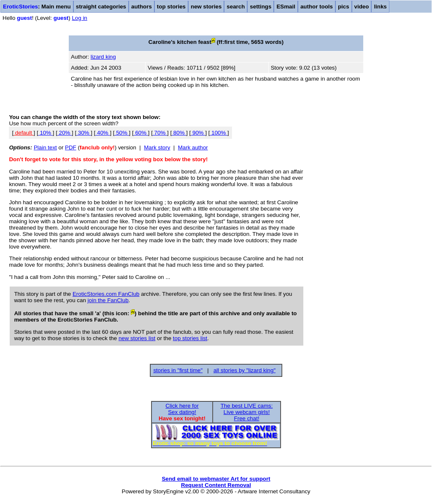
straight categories (101, 6)
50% (122, 133)
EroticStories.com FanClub (106, 294)
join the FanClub (108, 300)
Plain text (45, 147)
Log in (79, 18)
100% (219, 133)
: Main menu (37, 6)
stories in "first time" (177, 370)
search (236, 6)
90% (198, 133)
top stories (171, 6)
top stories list (190, 338)
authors (141, 6)
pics (343, 6)
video (361, 6)
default (23, 133)
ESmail (285, 6)
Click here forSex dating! (182, 409)
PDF (70, 147)
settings (260, 6)
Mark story (157, 147)
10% (45, 133)
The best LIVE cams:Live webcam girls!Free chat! (247, 412)
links (380, 6)
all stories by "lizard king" (244, 370)
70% (160, 133)
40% (102, 133)
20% (64, 133)
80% (179, 133)
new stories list (137, 338)
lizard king (103, 57)
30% (83, 133)
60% (141, 133)
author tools (316, 6)
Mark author (193, 147)
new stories (206, 6)
